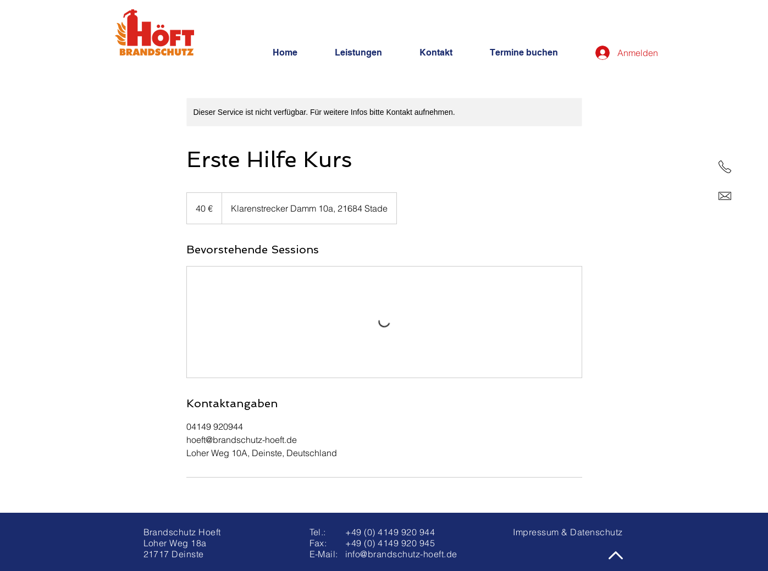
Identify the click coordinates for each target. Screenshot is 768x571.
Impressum (536, 531)
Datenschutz (596, 531)
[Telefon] (725, 166)
